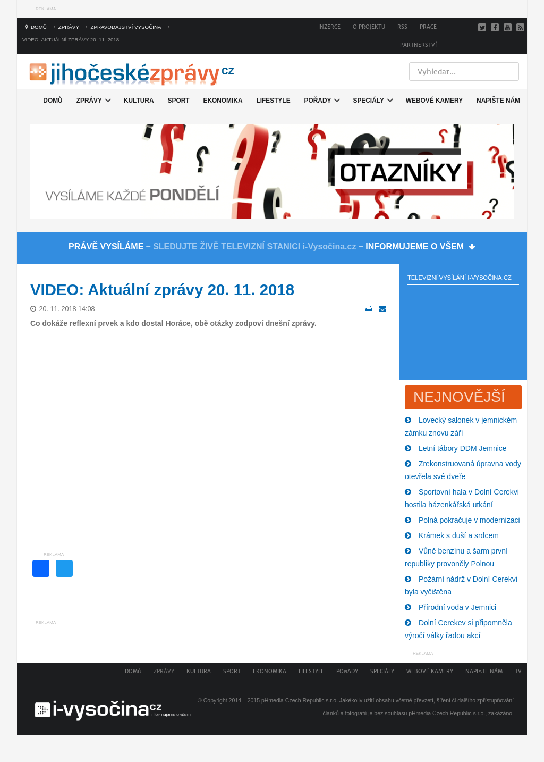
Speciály (382, 671)
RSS (402, 26)
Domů (133, 671)
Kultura (198, 671)
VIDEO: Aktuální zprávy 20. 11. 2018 (162, 289)
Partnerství (418, 44)
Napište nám (484, 671)
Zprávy (164, 671)
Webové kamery (429, 671)
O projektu (369, 26)
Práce (428, 26)
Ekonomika (269, 671)
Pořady (347, 671)
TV (518, 671)
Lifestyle (311, 671)
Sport (232, 671)
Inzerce (329, 26)
